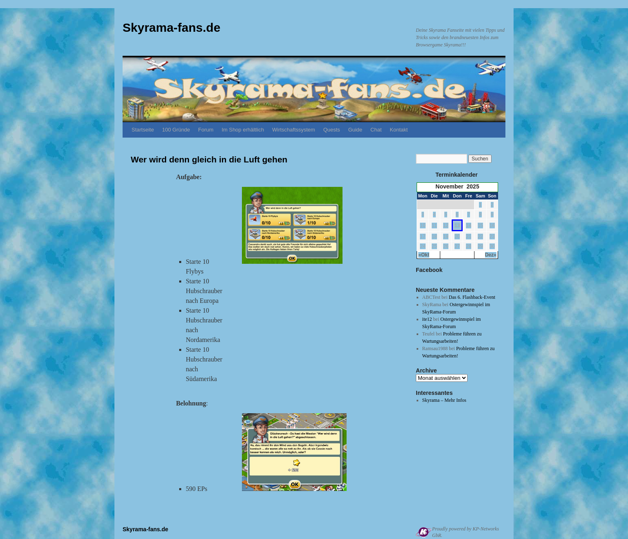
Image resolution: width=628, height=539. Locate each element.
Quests (331, 130)
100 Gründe (176, 130)
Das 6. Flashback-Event (472, 297)
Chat (376, 130)
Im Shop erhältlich (243, 130)
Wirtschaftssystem (293, 130)
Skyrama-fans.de (171, 27)
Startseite (143, 130)
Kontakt (399, 130)
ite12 (427, 319)
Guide (355, 130)
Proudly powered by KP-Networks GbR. (465, 532)
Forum (206, 130)
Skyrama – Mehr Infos (444, 400)
